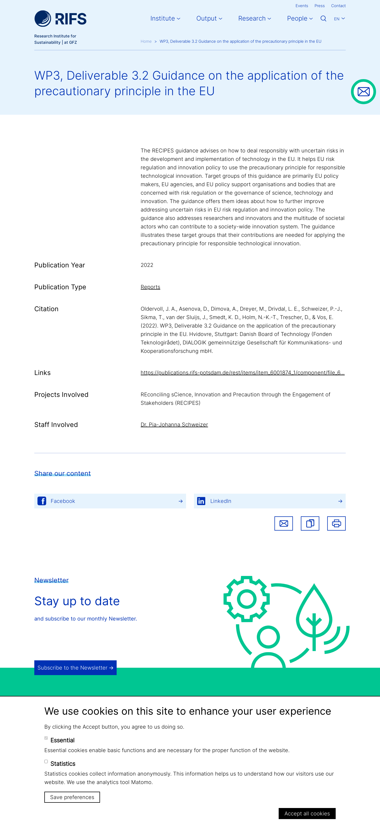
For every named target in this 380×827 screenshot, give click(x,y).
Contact (338, 5)
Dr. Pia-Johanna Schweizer (174, 424)
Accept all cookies (307, 813)
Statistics (62, 764)
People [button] (297, 18)
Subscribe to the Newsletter (72, 668)
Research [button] (252, 18)
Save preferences (72, 797)
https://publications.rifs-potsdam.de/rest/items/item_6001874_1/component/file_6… (243, 372)
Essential (62, 740)
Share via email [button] (283, 523)
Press (320, 5)
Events (302, 5)
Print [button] (336, 523)
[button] (310, 523)
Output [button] (206, 18)
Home (146, 41)
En (336, 18)
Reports (150, 287)
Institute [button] (162, 18)
